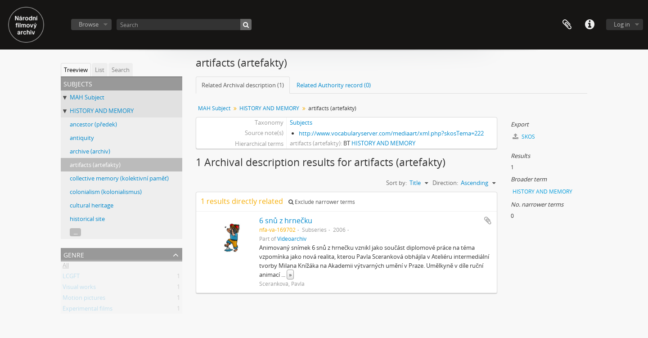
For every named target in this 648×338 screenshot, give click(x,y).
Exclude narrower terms (321, 202)
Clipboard (567, 25)
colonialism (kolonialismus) (106, 192)
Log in (622, 24)
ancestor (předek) (93, 124)
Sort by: (396, 183)
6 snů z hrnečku (285, 220)
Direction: (445, 183)
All (66, 267)
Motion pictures (84, 299)
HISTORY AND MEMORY (102, 111)
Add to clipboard (487, 220)
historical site (87, 219)
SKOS (524, 136)
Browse (89, 24)
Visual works (79, 288)
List (99, 70)
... (75, 232)
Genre (73, 254)
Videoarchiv (291, 238)
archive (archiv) (90, 151)
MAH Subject (87, 97)
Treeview (76, 70)
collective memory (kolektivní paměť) (119, 178)
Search (121, 70)
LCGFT (71, 278)
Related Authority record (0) (334, 85)
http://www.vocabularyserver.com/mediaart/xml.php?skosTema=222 (391, 133)
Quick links (589, 25)
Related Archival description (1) (243, 85)
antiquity (82, 138)
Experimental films (87, 310)
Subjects (301, 122)
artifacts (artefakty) (95, 165)
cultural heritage (91, 205)
